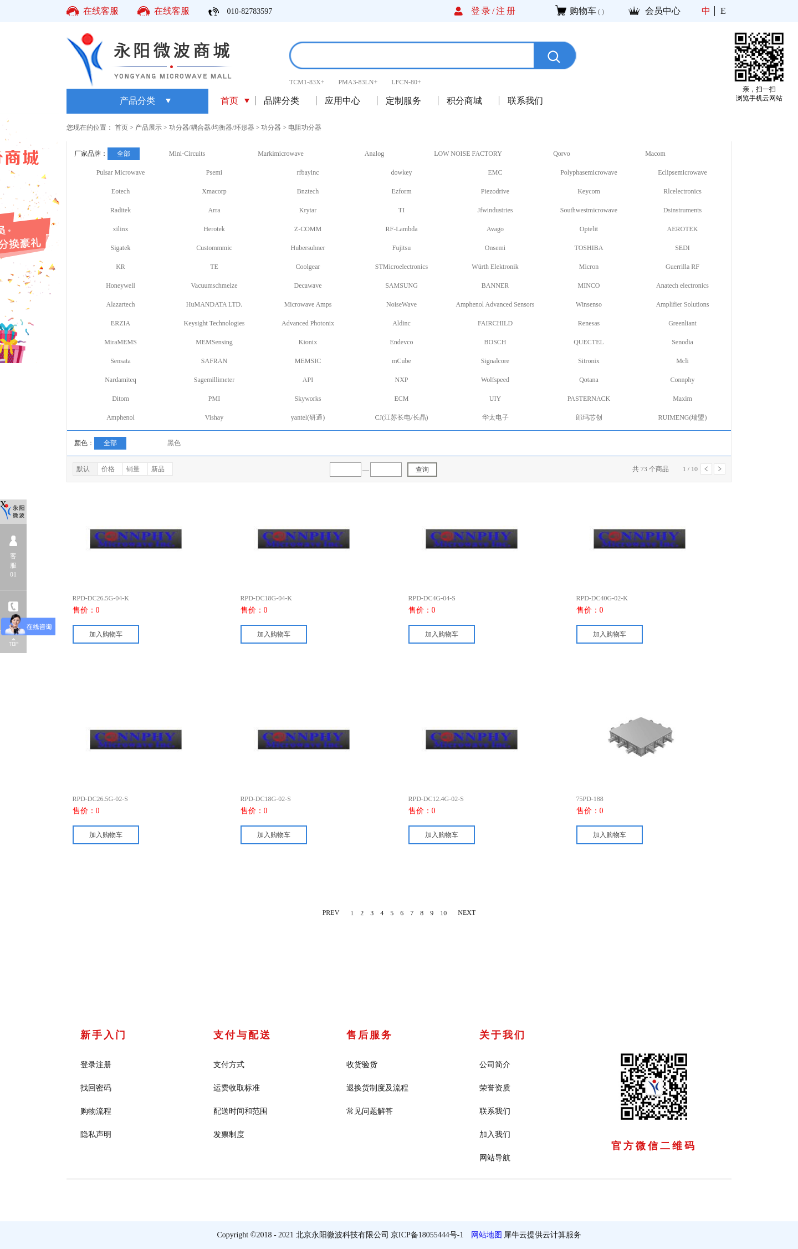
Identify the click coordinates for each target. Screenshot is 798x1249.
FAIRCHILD (495, 323)
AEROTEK (682, 229)
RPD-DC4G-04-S (432, 598)
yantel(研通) (308, 417)
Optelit (589, 229)
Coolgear (308, 267)
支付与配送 (242, 1035)
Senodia (682, 342)
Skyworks (307, 398)
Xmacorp (214, 191)
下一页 (719, 469)
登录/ (483, 11)
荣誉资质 (494, 1088)
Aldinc (401, 323)
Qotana (588, 380)
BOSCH (495, 342)
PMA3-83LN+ (357, 82)
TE (214, 267)
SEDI (682, 248)
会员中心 (663, 11)
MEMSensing (214, 342)
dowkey (401, 172)
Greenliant (682, 323)
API (308, 380)
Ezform (402, 191)
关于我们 (502, 1035)
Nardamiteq (120, 380)
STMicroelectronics (401, 267)
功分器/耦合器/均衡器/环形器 (211, 127)
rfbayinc (308, 172)
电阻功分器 (304, 127)
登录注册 (95, 1065)
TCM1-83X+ (306, 82)
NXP (401, 380)
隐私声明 (95, 1134)
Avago (495, 229)
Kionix (308, 342)
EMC (495, 172)
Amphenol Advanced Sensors (495, 304)
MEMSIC (308, 361)
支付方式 (228, 1065)
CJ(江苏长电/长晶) (401, 417)
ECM (401, 398)
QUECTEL (589, 342)
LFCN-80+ (406, 82)
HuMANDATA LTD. (214, 304)
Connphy (682, 380)
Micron (588, 267)
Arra (214, 210)
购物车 (583, 11)
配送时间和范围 (240, 1111)
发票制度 (228, 1134)
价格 (108, 469)
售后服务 (369, 1035)
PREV (331, 913)
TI (401, 210)
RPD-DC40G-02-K (602, 598)
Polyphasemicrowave (588, 172)
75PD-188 (589, 799)
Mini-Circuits (187, 153)
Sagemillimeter (214, 380)
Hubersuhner (308, 248)
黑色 (174, 443)
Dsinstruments (682, 210)
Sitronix (589, 361)
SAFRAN (214, 361)
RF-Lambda (402, 229)
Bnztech (308, 191)
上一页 (706, 469)
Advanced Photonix (308, 323)
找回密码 (95, 1088)
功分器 (271, 127)
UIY (495, 398)
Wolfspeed (495, 380)
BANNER (495, 285)
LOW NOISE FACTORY (468, 153)
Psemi (214, 172)
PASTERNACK (589, 398)
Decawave (308, 285)
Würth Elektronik (495, 267)
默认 (83, 469)
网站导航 (494, 1158)
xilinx (120, 229)
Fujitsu (401, 248)
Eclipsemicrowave (682, 172)
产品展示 (148, 127)
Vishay (214, 417)
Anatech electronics (682, 285)
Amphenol (120, 417)
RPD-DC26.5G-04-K (101, 598)
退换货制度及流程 (377, 1088)
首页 (229, 100)
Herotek (214, 229)
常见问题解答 (369, 1111)
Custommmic (214, 248)
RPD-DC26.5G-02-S (100, 799)
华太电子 (495, 417)
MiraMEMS (120, 342)
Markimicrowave (281, 153)
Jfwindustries (495, 210)
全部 (123, 153)
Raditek (120, 210)
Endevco (401, 342)
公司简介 (494, 1065)
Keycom (588, 191)
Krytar (307, 210)
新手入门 (103, 1035)
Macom (655, 153)
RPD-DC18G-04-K (266, 598)
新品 (158, 469)
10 (443, 913)
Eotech (120, 191)
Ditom (120, 398)
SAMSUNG (401, 285)
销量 (133, 469)
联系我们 (494, 1111)
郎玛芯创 (589, 417)
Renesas (589, 323)
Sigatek (121, 248)
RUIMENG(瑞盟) (682, 417)
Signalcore (495, 361)
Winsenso (589, 304)
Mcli (682, 361)
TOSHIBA (589, 248)
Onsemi (495, 248)
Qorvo (561, 153)
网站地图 (484, 1235)
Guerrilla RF (682, 267)
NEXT (466, 913)
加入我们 (494, 1134)
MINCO (588, 285)
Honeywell (120, 285)
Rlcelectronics (682, 191)
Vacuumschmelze (214, 285)
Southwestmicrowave (588, 210)
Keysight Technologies (214, 323)
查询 (422, 469)
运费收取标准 (236, 1088)
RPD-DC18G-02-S (266, 799)
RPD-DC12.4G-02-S (436, 799)
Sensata (120, 361)
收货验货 (361, 1065)
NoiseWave (401, 304)
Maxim (682, 398)
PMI (214, 398)
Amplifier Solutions (682, 304)
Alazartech (120, 304)
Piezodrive (495, 191)
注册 (506, 11)
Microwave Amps (308, 304)
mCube (401, 361)
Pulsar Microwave (120, 172)
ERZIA (120, 323)
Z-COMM (307, 229)
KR (120, 267)
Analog (374, 153)
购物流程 (95, 1111)
